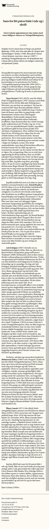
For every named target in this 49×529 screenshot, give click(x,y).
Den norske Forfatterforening (10, 5)
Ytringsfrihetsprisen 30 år (23, 16)
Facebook (5, 518)
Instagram (5, 520)
